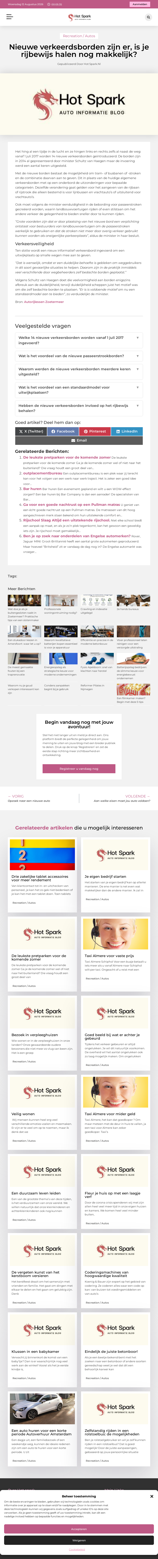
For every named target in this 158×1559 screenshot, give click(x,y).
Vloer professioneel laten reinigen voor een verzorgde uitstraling (132, 644)
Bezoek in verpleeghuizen (35, 1035)
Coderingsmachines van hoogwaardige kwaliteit (107, 1274)
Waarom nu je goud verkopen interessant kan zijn (23, 689)
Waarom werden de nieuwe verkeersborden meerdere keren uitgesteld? (79, 372)
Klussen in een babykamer (35, 1352)
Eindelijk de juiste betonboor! (111, 1352)
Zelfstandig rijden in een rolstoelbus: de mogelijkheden (112, 1432)
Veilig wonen (23, 1114)
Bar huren (32, 489)
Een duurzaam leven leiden (36, 1193)
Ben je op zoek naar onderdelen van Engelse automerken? (77, 536)
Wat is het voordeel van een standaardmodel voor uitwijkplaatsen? (79, 390)
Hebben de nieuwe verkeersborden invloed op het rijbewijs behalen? (79, 408)
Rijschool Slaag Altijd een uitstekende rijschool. (66, 520)
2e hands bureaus (128, 609)
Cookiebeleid (77, 1549)
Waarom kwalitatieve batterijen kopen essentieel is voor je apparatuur (60, 644)
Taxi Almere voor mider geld (110, 1114)
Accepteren (79, 1529)
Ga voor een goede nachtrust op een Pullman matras (71, 505)
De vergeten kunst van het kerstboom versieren (35, 1274)
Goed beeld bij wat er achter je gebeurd (112, 1036)
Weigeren (79, 1540)
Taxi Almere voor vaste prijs (109, 956)
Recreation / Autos (79, 36)
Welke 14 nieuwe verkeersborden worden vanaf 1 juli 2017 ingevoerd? (79, 340)
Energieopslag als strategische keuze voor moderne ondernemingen (60, 671)
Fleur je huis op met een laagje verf (112, 1195)
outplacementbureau (42, 473)
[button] (152, 1496)
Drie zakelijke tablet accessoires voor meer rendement (40, 878)
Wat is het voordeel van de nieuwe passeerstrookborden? (79, 356)
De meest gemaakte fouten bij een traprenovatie (20, 671)
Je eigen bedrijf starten (105, 876)
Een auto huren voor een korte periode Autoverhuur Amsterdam (42, 1432)
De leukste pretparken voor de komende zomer (67, 457)
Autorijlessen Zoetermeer (44, 302)
